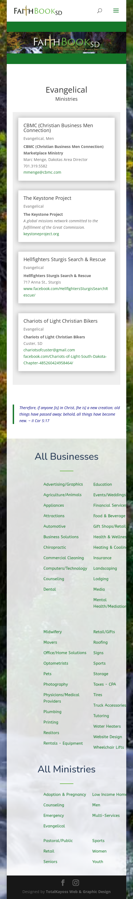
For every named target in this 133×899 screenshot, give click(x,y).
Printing (52, 722)
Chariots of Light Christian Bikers (60, 321)
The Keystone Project (47, 198)
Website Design (109, 736)
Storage (102, 674)
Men (50, 138)
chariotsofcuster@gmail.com (49, 349)
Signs (100, 653)
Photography (57, 684)
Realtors (52, 732)
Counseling (55, 578)
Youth (99, 861)
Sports (101, 663)
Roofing (102, 642)
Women (101, 851)
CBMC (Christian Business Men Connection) (58, 127)
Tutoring (102, 715)
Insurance (103, 557)
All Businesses (66, 456)
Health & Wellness (112, 537)
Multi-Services (107, 815)
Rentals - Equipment (64, 743)
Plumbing (54, 711)
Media (100, 589)
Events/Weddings (110, 495)
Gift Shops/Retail (110, 526)
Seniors (51, 861)
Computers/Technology (66, 568)
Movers (51, 642)
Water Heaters (108, 726)
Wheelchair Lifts (109, 746)
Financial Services (111, 506)
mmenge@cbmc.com (42, 172)
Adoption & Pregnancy (65, 794)
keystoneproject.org (41, 233)
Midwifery (54, 632)
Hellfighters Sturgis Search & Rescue (64, 259)
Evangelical (33, 138)
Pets (49, 674)
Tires (99, 694)
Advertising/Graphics (64, 485)
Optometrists (57, 663)
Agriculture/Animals (63, 495)
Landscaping (106, 568)
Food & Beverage (110, 516)
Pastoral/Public (59, 840)
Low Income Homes (111, 794)
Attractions (55, 516)
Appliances (55, 506)
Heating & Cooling (112, 547)
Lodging (102, 578)
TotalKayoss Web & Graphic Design (78, 891)
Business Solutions (62, 536)
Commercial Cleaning (64, 557)
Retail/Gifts (105, 632)
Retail (50, 851)
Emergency (54, 815)
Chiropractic (56, 547)
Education (104, 485)
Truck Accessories (111, 705)
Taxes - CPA (106, 684)
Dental (51, 588)
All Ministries (66, 769)
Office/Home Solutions (65, 653)
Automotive (55, 526)
